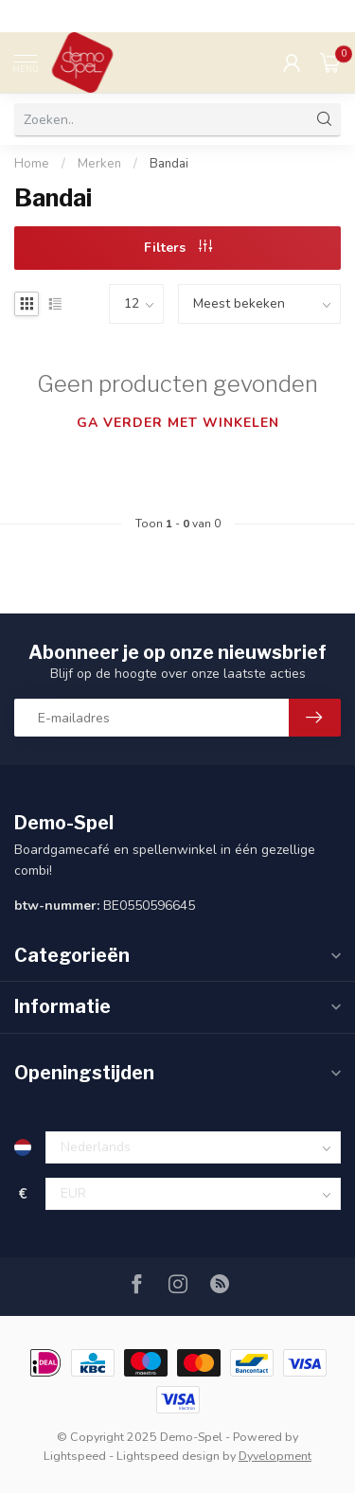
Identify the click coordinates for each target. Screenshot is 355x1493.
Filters (178, 248)
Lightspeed (75, 1456)
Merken (99, 163)
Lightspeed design (168, 1456)
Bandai (169, 163)
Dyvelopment (275, 1456)
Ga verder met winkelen (178, 423)
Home (31, 163)
